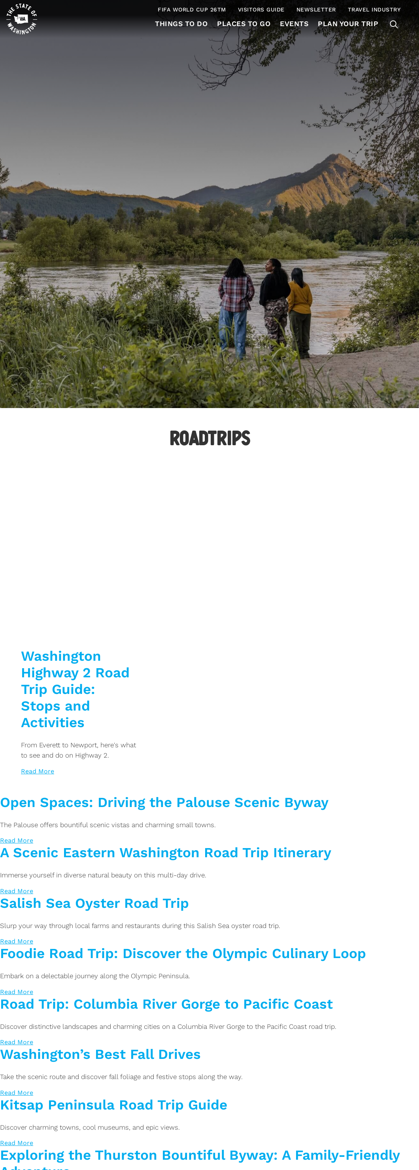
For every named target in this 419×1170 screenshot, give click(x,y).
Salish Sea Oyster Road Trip (94, 903)
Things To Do (178, 23)
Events (293, 23)
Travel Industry (374, 9)
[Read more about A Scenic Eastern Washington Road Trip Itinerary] (16, 891)
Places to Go (242, 23)
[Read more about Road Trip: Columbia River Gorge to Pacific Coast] (16, 1042)
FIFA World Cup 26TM (192, 9)
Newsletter (316, 9)
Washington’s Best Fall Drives (100, 1054)
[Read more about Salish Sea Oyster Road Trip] (16, 941)
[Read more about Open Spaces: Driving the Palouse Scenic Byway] (16, 840)
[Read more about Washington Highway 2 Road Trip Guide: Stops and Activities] (37, 771)
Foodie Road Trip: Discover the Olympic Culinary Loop (183, 953)
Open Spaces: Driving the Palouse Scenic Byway (164, 802)
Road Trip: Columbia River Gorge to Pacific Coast (166, 1004)
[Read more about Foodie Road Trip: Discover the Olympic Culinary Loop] (16, 992)
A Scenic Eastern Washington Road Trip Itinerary (165, 852)
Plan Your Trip (347, 23)
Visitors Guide (261, 9)
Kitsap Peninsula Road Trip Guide (113, 1104)
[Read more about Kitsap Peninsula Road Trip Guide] (16, 1143)
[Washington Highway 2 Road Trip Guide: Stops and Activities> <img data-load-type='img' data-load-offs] (79, 516)
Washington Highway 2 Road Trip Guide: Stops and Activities (75, 689)
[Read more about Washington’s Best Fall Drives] (16, 1092)
